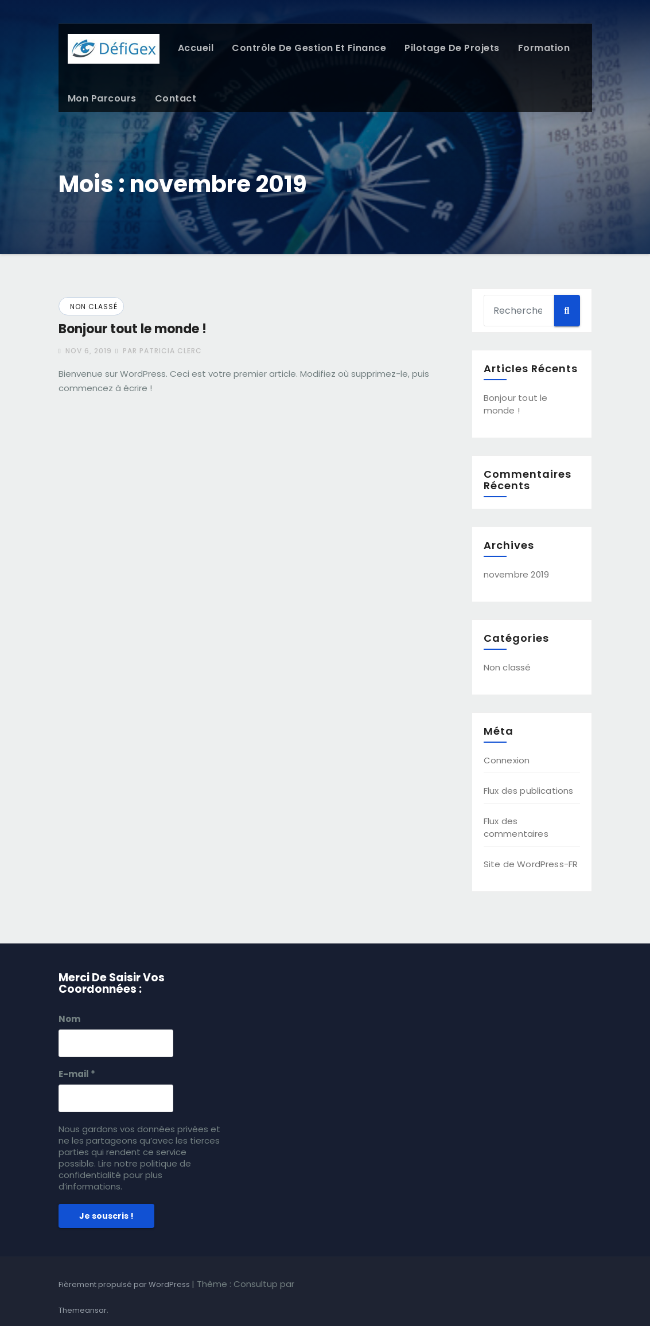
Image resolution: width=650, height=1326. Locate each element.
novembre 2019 (517, 574)
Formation (544, 47)
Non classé (94, 306)
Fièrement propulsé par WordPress (125, 1284)
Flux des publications (529, 791)
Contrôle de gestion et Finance (309, 47)
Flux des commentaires (516, 827)
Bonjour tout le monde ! (133, 329)
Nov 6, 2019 (87, 351)
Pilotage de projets (452, 47)
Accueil (196, 47)
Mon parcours (102, 98)
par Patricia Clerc (158, 351)
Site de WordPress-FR (531, 864)
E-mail (77, 1074)
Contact (176, 98)
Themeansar (83, 1310)
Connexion (507, 760)
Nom (69, 1019)
